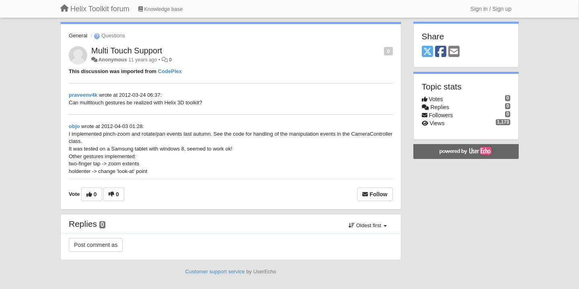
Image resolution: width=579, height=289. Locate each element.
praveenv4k (83, 95)
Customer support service (215, 272)
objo (74, 126)
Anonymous (112, 60)
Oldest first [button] (367, 225)
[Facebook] (440, 52)
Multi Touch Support (126, 50)
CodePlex (170, 71)
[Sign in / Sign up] (491, 9)
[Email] (454, 52)
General (78, 36)
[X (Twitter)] (427, 52)
